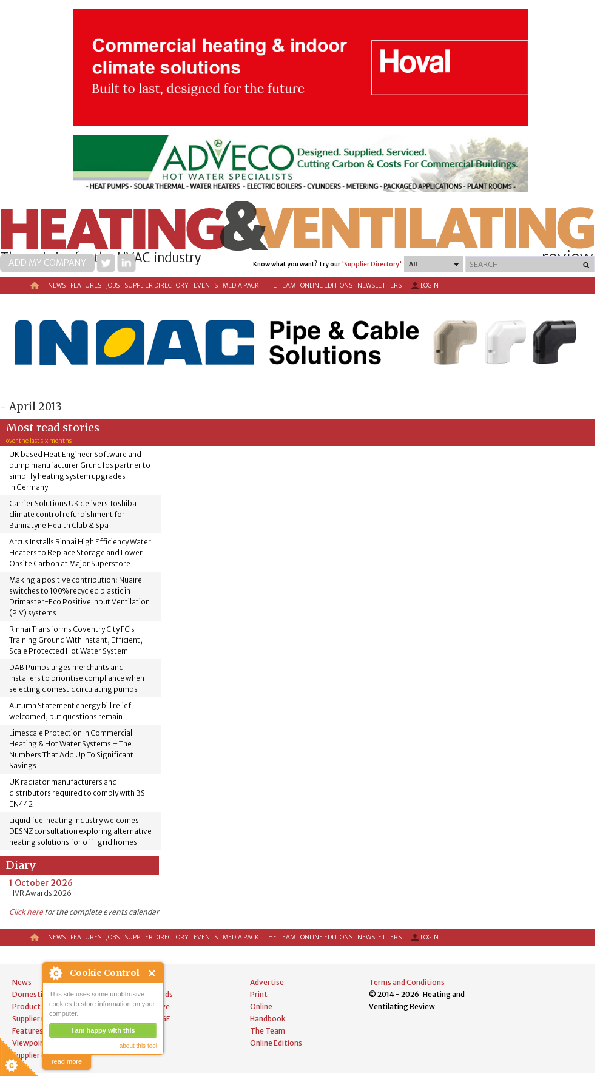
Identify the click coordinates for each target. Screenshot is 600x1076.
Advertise (267, 982)
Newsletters (379, 285)
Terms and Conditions (407, 982)
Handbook (268, 1018)
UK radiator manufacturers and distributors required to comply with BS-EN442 (79, 792)
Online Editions (326, 285)
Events (206, 285)
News (57, 285)
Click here (26, 911)
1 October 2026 (41, 883)
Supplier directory (156, 285)
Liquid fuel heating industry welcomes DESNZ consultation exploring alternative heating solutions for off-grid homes (80, 831)
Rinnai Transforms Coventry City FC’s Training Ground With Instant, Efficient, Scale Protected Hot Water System (76, 639)
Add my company (47, 262)
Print (259, 994)
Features (85, 285)
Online (261, 1006)
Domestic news (39, 994)
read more (67, 1061)
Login (424, 285)
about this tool (138, 1046)
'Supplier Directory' (372, 264)
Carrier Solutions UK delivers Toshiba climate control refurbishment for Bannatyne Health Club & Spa (73, 514)
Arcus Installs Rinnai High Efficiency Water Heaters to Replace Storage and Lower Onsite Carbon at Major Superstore (80, 552)
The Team (279, 285)
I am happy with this (103, 1030)
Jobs (113, 285)
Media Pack (241, 285)
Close (153, 973)
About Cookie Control (55, 973)
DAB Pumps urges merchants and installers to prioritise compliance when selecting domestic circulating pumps (76, 678)
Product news (36, 1006)
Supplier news (35, 1018)
